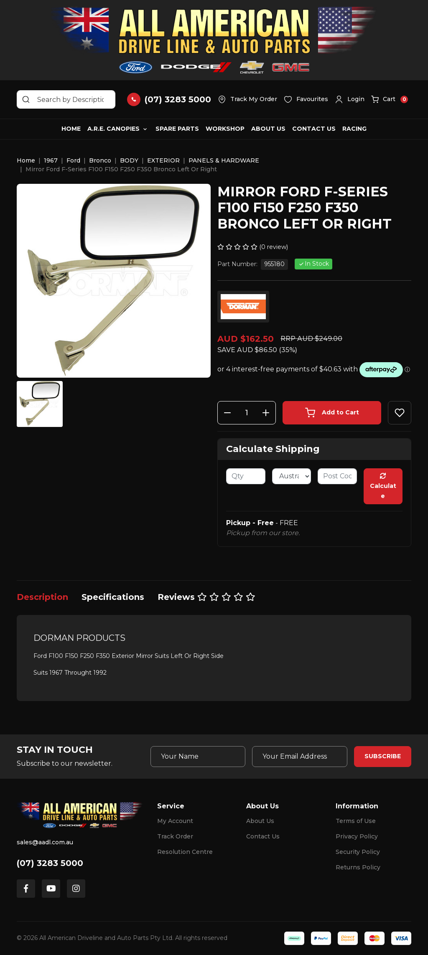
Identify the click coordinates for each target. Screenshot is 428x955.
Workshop (225, 128)
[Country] (291, 476)
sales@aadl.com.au (45, 842)
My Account (175, 821)
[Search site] (26, 99)
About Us (268, 128)
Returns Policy (358, 867)
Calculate (383, 486)
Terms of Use (356, 821)
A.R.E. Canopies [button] (113, 128)
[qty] (245, 476)
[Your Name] (198, 756)
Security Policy (358, 852)
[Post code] (337, 476)
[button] (349, 99)
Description (42, 597)
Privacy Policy (357, 836)
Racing (354, 128)
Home (71, 128)
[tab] (42, 597)
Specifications (113, 597)
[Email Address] (299, 756)
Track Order (175, 836)
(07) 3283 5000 (50, 863)
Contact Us (314, 128)
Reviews (206, 597)
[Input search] (66, 99)
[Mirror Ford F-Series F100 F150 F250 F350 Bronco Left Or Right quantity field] (246, 412)
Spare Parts (177, 128)
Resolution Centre (185, 852)
